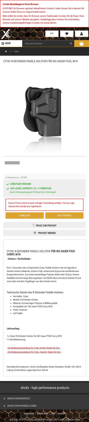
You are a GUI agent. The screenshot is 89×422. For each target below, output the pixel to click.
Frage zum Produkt (46, 225)
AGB (53, 413)
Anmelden (24, 215)
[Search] (70, 43)
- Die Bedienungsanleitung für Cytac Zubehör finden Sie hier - (34, 352)
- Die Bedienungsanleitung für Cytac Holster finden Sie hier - (34, 348)
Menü (8, 43)
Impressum (29, 413)
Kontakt (61, 413)
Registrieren (64, 215)
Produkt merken (47, 233)
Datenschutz (42, 413)
